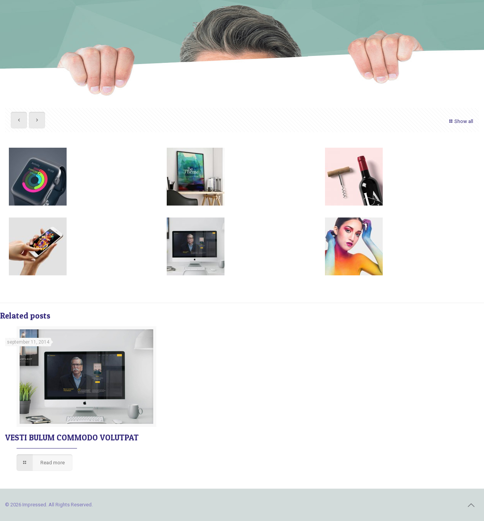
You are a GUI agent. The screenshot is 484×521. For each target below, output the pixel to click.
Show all (460, 121)
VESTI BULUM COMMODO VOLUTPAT (72, 437)
